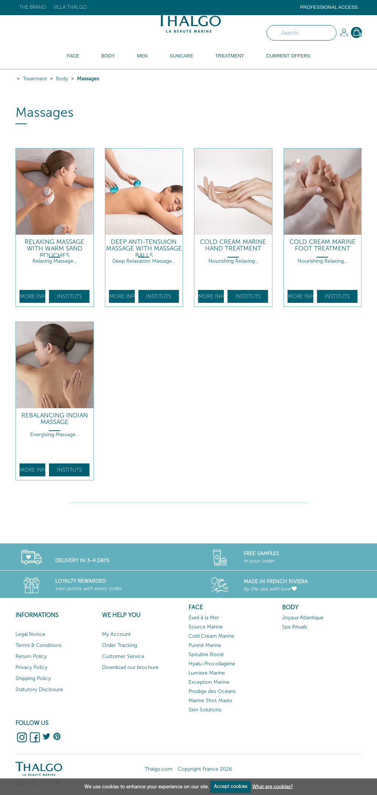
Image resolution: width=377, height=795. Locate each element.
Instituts (69, 296)
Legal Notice (30, 634)
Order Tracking (119, 645)
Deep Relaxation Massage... (143, 261)
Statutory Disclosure (39, 689)
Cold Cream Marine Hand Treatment (233, 245)
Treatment (35, 79)
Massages (88, 79)
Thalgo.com (159, 769)
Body (62, 79)
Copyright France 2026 (205, 769)
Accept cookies (230, 786)
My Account (116, 634)
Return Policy (31, 656)
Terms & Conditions (38, 645)
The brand (32, 7)
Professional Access (329, 7)
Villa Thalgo (70, 7)
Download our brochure (130, 667)
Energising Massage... (54, 434)
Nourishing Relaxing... (233, 261)
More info (32, 296)
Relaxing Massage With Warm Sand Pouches (54, 248)
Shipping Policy (33, 678)
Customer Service (123, 656)
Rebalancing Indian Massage (54, 418)
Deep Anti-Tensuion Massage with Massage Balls (144, 248)
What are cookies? (272, 786)
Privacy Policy (31, 667)
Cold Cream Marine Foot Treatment (322, 245)
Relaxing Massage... (54, 261)
